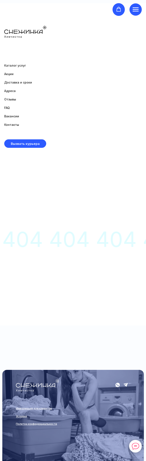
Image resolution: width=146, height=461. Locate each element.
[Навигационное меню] (136, 9)
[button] (118, 9)
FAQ (7, 108)
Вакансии (11, 116)
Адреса (10, 91)
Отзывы (10, 99)
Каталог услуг (15, 65)
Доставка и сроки (18, 82)
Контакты (11, 124)
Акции (9, 74)
